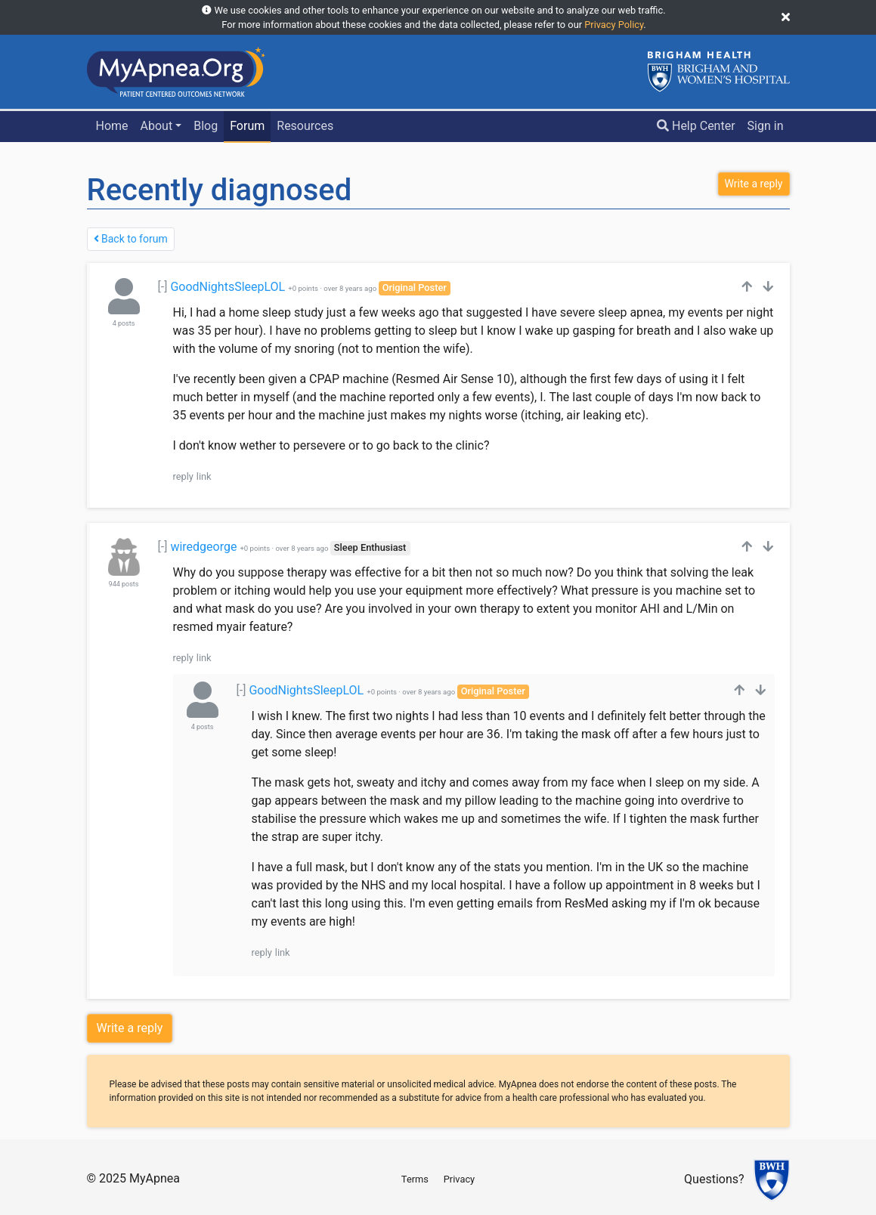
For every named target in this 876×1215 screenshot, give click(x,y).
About (157, 126)
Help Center (696, 126)
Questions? (714, 1180)
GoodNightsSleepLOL (227, 287)
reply (183, 476)
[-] (163, 287)
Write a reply (130, 1028)
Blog (205, 126)
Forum (247, 126)
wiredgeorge (203, 546)
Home (111, 126)
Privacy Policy (613, 24)
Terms (415, 1179)
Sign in (766, 126)
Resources (305, 126)
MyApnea (154, 1178)
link (204, 476)
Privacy (459, 1179)
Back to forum (131, 239)
